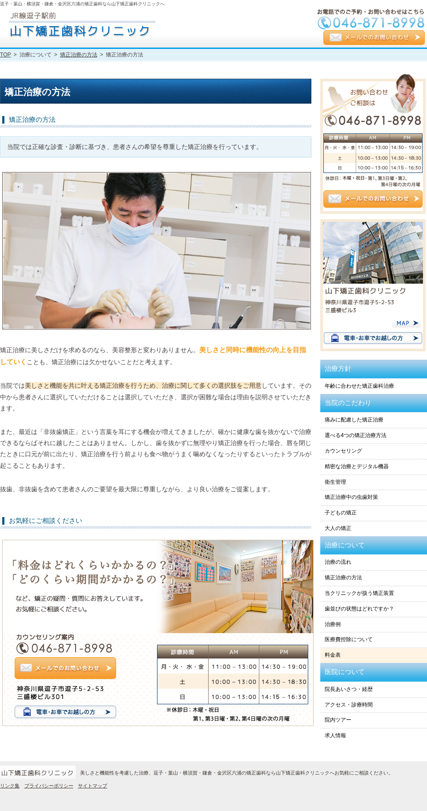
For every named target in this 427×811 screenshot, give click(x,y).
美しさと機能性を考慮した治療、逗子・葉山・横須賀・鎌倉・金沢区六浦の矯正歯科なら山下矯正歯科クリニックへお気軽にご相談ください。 (236, 772)
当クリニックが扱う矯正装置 (359, 593)
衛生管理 (335, 482)
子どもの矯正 (341, 513)
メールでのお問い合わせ (374, 38)
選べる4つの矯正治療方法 (356, 435)
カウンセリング (343, 451)
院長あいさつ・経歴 (349, 689)
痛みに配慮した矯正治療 (354, 420)
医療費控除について (349, 639)
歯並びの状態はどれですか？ (359, 609)
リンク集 (10, 785)
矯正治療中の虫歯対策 (351, 497)
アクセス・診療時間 (349, 705)
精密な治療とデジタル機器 (357, 466)
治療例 (333, 624)
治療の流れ (338, 562)
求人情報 (335, 735)
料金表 (333, 655)
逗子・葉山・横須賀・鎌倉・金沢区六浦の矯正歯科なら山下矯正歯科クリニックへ (82, 3)
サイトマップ (92, 785)
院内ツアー (338, 720)
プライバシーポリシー (48, 785)
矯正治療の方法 (343, 577)
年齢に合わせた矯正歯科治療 (359, 386)
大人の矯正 (338, 528)
